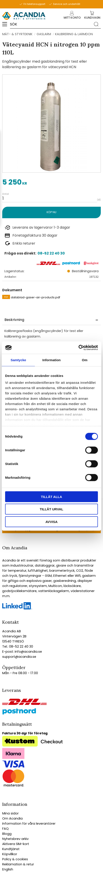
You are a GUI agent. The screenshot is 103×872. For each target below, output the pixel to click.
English (7, 869)
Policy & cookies (15, 859)
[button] (6, 26)
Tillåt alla (51, 496)
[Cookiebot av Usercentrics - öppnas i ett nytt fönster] (78, 348)
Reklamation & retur (18, 864)
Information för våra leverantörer (28, 823)
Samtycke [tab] (18, 360)
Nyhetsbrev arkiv (15, 839)
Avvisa (52, 521)
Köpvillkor (9, 854)
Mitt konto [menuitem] (71, 17)
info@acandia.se (28, 651)
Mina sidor (10, 813)
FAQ (5, 828)
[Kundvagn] (92, 17)
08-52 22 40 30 (51, 253)
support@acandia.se (19, 656)
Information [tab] (51, 360)
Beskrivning (14, 319)
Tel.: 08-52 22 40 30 (17, 646)
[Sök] (96, 24)
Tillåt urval (51, 509)
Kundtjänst (11, 849)
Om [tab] (84, 360)
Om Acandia (12, 818)
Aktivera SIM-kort (15, 844)
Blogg (7, 833)
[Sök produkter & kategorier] (50, 24)
